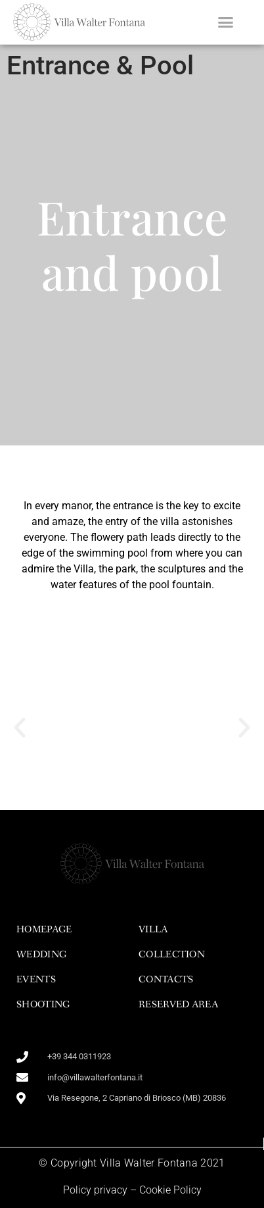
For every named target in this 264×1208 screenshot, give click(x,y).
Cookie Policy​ (170, 1190)
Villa (153, 929)
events (36, 979)
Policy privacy (95, 1190)
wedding (41, 954)
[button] (225, 22)
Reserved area (178, 1004)
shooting (43, 1004)
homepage (44, 929)
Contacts (166, 979)
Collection (172, 954)
